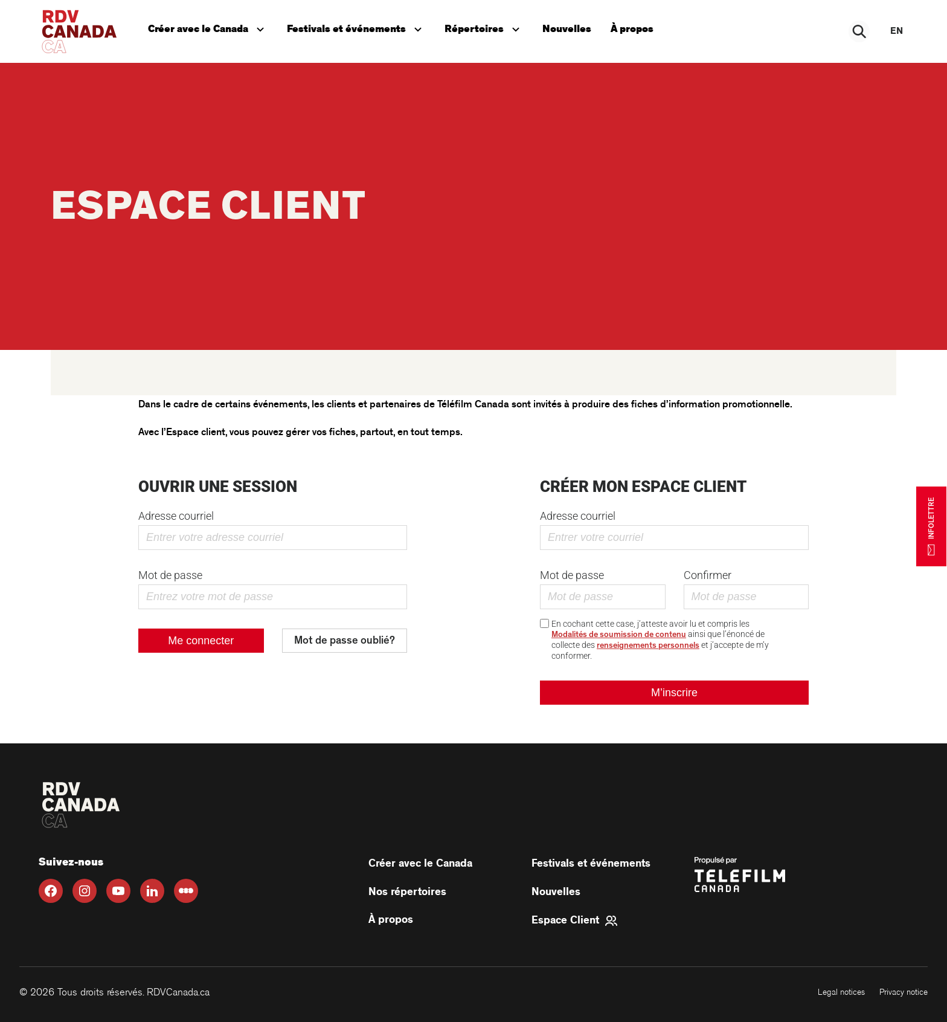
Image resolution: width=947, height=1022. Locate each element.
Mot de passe (170, 575)
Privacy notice (903, 992)
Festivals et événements (355, 28)
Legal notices (841, 992)
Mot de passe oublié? (344, 640)
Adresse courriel (176, 515)
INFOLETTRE (931, 526)
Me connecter (201, 641)
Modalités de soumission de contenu (618, 634)
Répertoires (484, 28)
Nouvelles (566, 29)
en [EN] (896, 31)
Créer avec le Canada (208, 28)
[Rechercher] (860, 31)
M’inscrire (674, 693)
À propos (632, 29)
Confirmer (707, 575)
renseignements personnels (648, 645)
